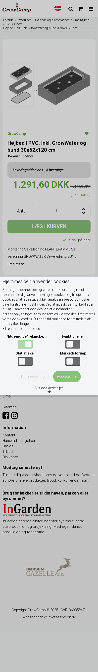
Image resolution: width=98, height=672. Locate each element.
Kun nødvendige (33, 377)
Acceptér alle (67, 377)
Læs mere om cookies (21, 329)
